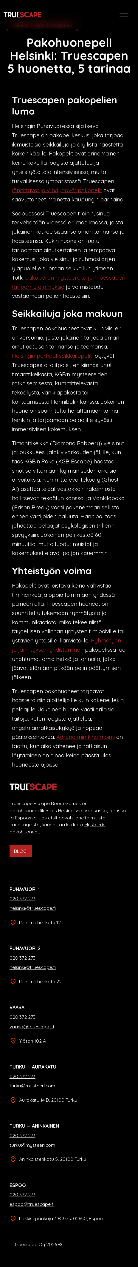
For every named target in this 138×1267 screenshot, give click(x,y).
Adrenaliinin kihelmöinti (85, 736)
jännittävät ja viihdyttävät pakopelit (57, 190)
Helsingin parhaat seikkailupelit (52, 355)
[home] (22, 14)
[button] (124, 14)
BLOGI (20, 851)
